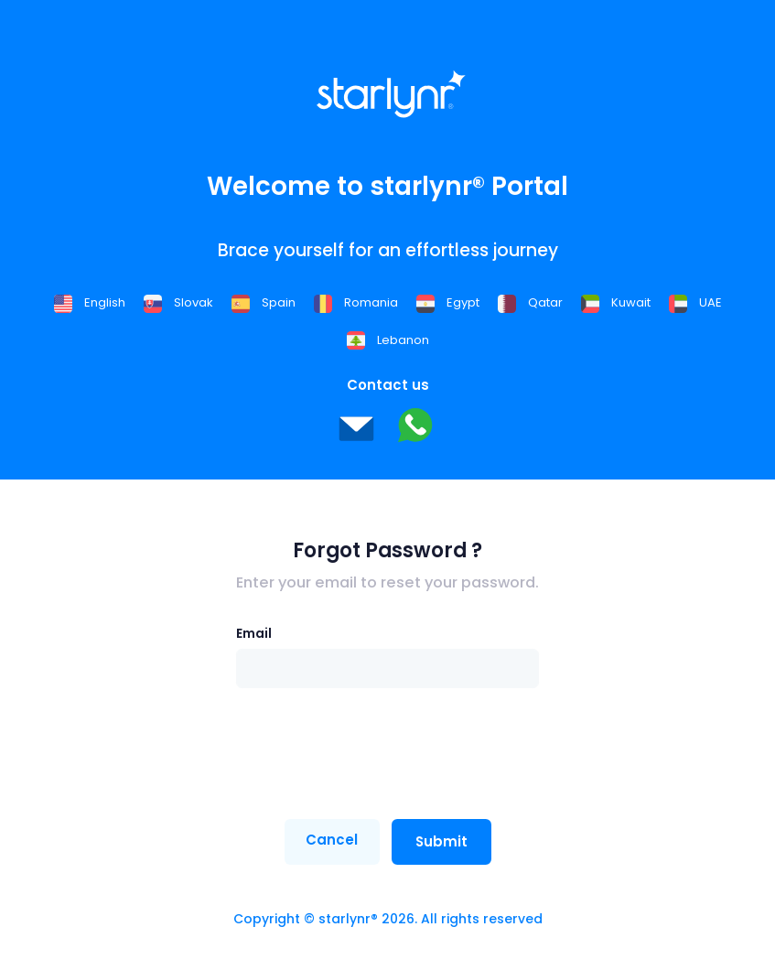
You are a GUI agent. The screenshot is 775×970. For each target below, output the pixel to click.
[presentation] (375, 754)
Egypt (447, 303)
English (89, 303)
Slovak (178, 303)
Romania (356, 303)
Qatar (530, 303)
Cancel (332, 839)
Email (254, 633)
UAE (695, 303)
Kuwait (616, 303)
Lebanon (388, 340)
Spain (263, 303)
